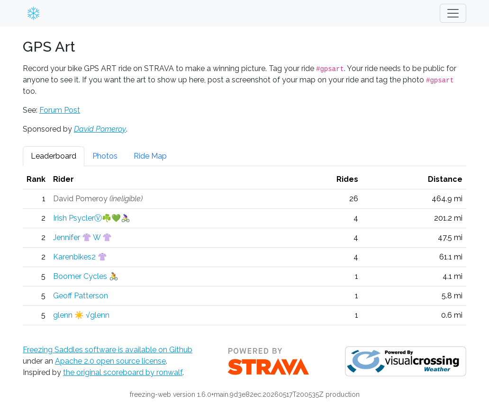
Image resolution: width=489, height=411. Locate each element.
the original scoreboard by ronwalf (122, 372)
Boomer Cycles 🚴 (85, 276)
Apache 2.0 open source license (110, 361)
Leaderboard (53, 156)
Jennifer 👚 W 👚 (82, 237)
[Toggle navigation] (453, 13)
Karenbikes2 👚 (80, 256)
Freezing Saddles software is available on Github (107, 349)
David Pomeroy (100, 129)
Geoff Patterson (80, 295)
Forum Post (59, 110)
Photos (105, 156)
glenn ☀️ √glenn (81, 315)
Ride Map (150, 156)
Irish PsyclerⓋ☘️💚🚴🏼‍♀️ (91, 218)
